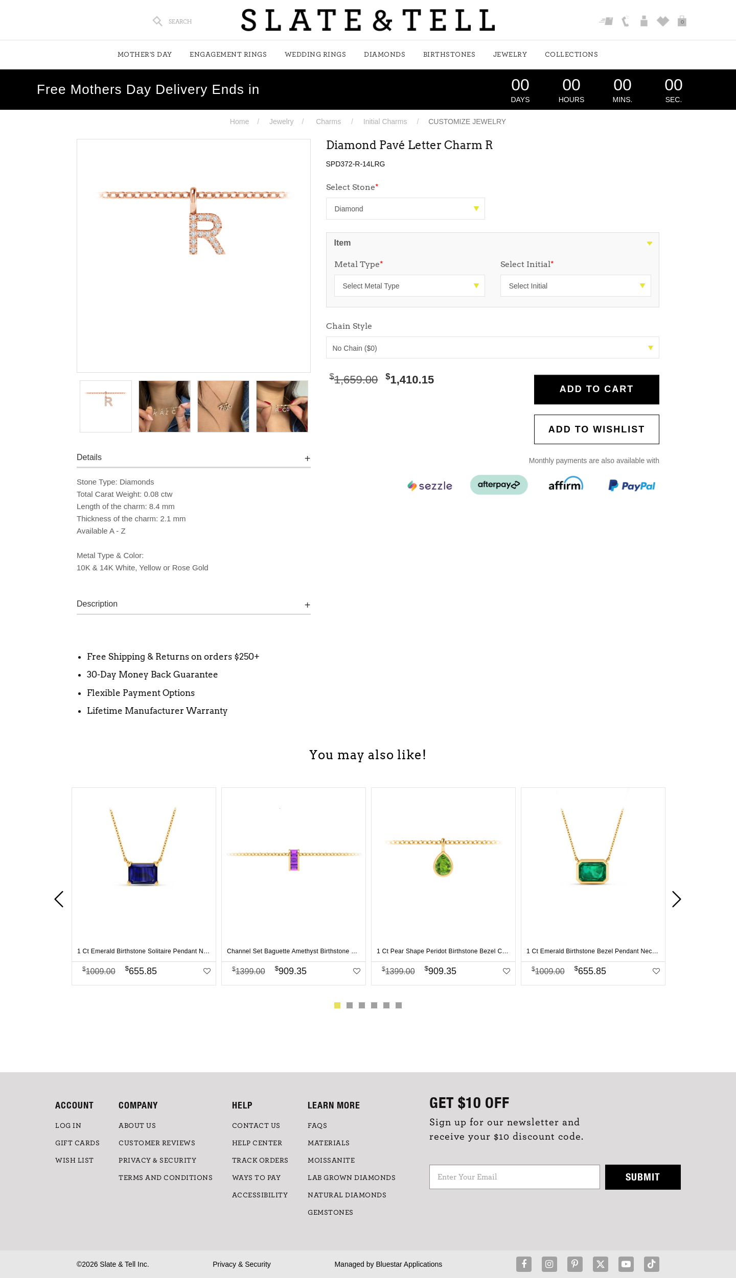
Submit (643, 1177)
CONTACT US (256, 1125)
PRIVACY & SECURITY (157, 1160)
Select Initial (527, 264)
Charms (328, 121)
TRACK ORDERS (260, 1160)
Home (239, 121)
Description (97, 603)
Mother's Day (145, 54)
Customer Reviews (157, 1143)
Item (342, 242)
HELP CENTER (257, 1143)
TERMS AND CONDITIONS (166, 1177)
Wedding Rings (316, 54)
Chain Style (349, 326)
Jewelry (510, 54)
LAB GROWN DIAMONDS (352, 1177)
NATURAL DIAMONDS (347, 1195)
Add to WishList (597, 429)
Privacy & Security (242, 1264)
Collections (572, 54)
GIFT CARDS (77, 1143)
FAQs (317, 1125)
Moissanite (331, 1160)
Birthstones (449, 54)
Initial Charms (385, 121)
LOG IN (68, 1125)
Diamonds (384, 54)
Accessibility (260, 1195)
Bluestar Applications (409, 1264)
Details (89, 457)
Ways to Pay (256, 1177)
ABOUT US (137, 1125)
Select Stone (352, 187)
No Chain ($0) (493, 348)
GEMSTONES (331, 1212)
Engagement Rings (228, 54)
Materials (329, 1143)
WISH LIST (74, 1160)
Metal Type (358, 264)
